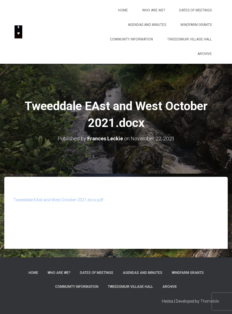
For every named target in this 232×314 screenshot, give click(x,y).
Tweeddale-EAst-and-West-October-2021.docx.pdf (58, 200)
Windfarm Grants (196, 25)
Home (123, 10)
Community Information (131, 39)
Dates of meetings (195, 10)
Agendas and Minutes (147, 25)
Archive (204, 54)
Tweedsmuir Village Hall (189, 39)
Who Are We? (153, 10)
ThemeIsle (209, 301)
